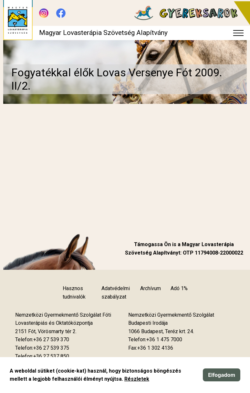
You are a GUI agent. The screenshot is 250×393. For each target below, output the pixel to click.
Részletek (136, 379)
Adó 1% (179, 288)
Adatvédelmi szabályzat (115, 292)
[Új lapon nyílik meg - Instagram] (43, 13)
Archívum (150, 288)
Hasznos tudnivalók (74, 292)
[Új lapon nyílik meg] (46, 331)
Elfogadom (221, 375)
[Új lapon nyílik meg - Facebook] (61, 13)
